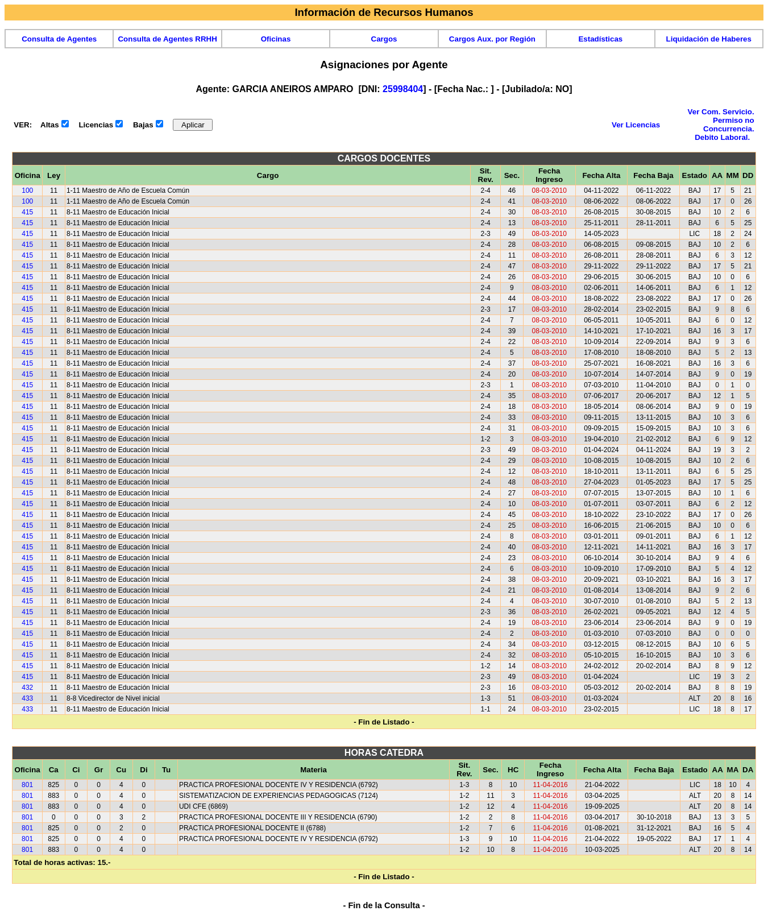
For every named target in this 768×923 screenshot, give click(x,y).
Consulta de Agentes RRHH (167, 39)
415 (27, 212)
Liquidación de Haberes (709, 39)
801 (27, 785)
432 (27, 688)
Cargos (384, 39)
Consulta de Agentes (59, 39)
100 (27, 190)
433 (27, 698)
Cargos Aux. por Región (492, 39)
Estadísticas (600, 39)
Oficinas (276, 39)
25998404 (403, 89)
